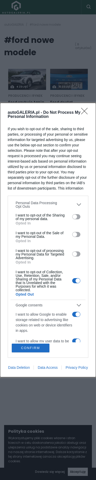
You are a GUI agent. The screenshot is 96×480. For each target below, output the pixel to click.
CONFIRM (30, 348)
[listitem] (48, 204)
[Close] (86, 112)
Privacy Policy (77, 368)
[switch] (76, 216)
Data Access (48, 368)
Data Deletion (19, 368)
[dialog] (48, 240)
